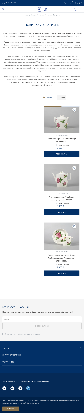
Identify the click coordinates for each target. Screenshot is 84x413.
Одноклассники (20, 388)
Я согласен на (22, 334)
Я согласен (10, 409)
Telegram (12, 388)
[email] (42, 319)
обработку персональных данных (28, 334)
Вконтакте (4, 388)
